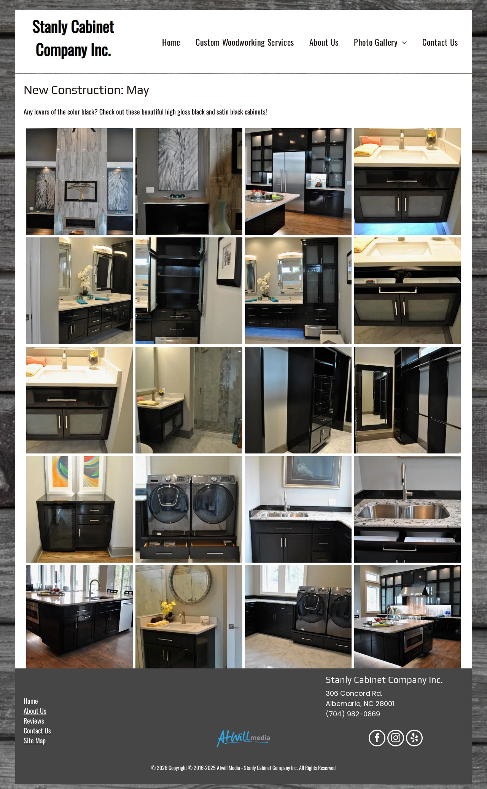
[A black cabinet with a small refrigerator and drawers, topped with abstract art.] (79, 509)
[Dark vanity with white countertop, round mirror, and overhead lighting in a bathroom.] (188, 618)
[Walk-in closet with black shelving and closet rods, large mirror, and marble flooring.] (407, 400)
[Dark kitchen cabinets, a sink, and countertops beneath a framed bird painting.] (298, 509)
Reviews (34, 720)
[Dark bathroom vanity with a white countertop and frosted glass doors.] (79, 400)
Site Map (35, 740)
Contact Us (37, 730)
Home (31, 701)
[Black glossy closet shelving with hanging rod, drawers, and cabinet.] (298, 400)
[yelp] (414, 739)
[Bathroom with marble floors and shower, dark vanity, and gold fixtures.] (188, 400)
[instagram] (395, 739)
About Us (35, 711)
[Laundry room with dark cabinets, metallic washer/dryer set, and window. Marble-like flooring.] (298, 618)
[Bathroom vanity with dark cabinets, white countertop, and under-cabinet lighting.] (407, 181)
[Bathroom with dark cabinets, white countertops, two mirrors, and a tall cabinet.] (79, 290)
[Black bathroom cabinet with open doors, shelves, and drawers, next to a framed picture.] (188, 290)
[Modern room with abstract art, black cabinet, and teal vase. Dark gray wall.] (188, 181)
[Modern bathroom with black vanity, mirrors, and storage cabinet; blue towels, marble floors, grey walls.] (298, 290)
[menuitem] (171, 41)
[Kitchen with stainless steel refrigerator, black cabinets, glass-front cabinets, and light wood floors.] (298, 181)
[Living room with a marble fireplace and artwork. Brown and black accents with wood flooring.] (79, 181)
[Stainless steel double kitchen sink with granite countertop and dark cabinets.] (407, 509)
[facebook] (377, 739)
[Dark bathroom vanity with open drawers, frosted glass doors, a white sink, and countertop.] (407, 290)
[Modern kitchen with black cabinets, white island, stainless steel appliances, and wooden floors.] (407, 618)
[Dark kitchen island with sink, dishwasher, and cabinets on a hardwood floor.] (79, 618)
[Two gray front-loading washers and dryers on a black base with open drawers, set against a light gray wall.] (188, 509)
